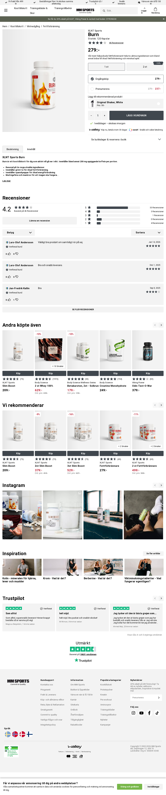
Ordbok (74, 709)
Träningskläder (107, 709)
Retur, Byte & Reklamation (52, 704)
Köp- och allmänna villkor (52, 699)
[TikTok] (157, 713)
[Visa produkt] (106, 67)
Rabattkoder (76, 725)
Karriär (74, 699)
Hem (4, 26)
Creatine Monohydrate (113, 385)
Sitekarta (75, 704)
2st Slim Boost (43, 465)
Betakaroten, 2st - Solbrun (83, 385)
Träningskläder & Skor (38, 10)
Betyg (10, 232)
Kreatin (103, 694)
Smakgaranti (47, 709)
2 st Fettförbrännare (144, 465)
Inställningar (153, 787)
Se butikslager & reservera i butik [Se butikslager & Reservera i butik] (108, 139)
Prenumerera (102, 88)
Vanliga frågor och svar (51, 720)
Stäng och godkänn (129, 787)
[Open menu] (5, 10)
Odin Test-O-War (142, 385)
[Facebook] (149, 713)
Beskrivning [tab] (13, 149)
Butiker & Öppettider (80, 689)
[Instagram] (133, 713)
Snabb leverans (122, 2)
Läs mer (6, 181)
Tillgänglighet (77, 720)
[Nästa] (155, 325)
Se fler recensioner (83, 309)
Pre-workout (106, 699)
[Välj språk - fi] (29, 736)
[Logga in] (144, 10)
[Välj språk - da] (22, 736)
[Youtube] (141, 713)
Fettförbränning (51, 26)
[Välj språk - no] (14, 736)
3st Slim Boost (76, 465)
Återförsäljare (77, 714)
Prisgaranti (45, 689)
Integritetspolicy (48, 725)
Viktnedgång (33, 26)
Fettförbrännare (109, 465)
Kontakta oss (47, 684)
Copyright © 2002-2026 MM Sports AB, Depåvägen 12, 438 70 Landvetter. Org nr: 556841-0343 (145, 748)
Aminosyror (105, 704)
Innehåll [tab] (31, 149)
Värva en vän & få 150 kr (82, 694)
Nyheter (103, 720)
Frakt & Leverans (48, 694)
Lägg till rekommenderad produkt (105, 96)
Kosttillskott (20, 8)
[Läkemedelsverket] (11, 752)
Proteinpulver (106, 689)
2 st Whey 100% (44, 385)
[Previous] (161, 325)
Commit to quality (49, 714)
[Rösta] (10, 254)
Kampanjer (105, 725)
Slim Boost (8, 385)
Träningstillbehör (63, 8)
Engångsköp (102, 78)
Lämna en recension (39, 220)
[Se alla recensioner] (95, 42)
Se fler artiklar (153, 553)
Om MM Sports (78, 684)
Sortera (140, 232)
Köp (18, 373)
